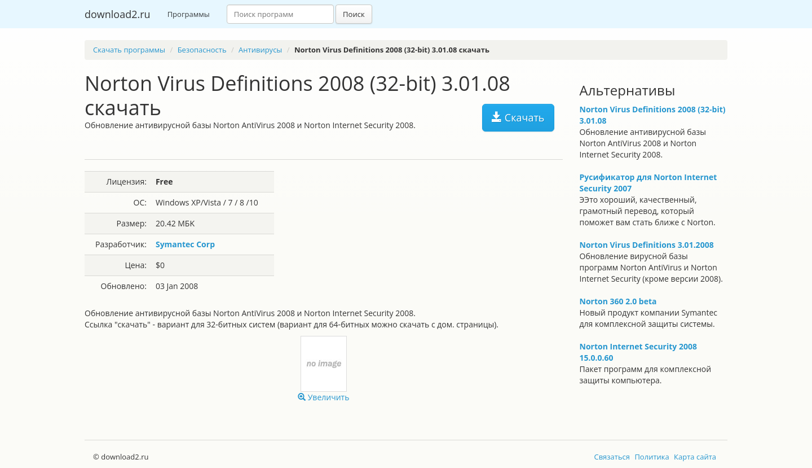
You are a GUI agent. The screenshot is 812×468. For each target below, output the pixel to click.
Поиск (354, 14)
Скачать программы (129, 50)
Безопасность (202, 50)
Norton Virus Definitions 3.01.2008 (647, 244)
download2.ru (118, 14)
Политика (651, 457)
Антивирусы (260, 50)
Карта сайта (695, 457)
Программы (188, 14)
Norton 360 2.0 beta (618, 301)
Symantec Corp (185, 244)
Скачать (518, 117)
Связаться (612, 457)
